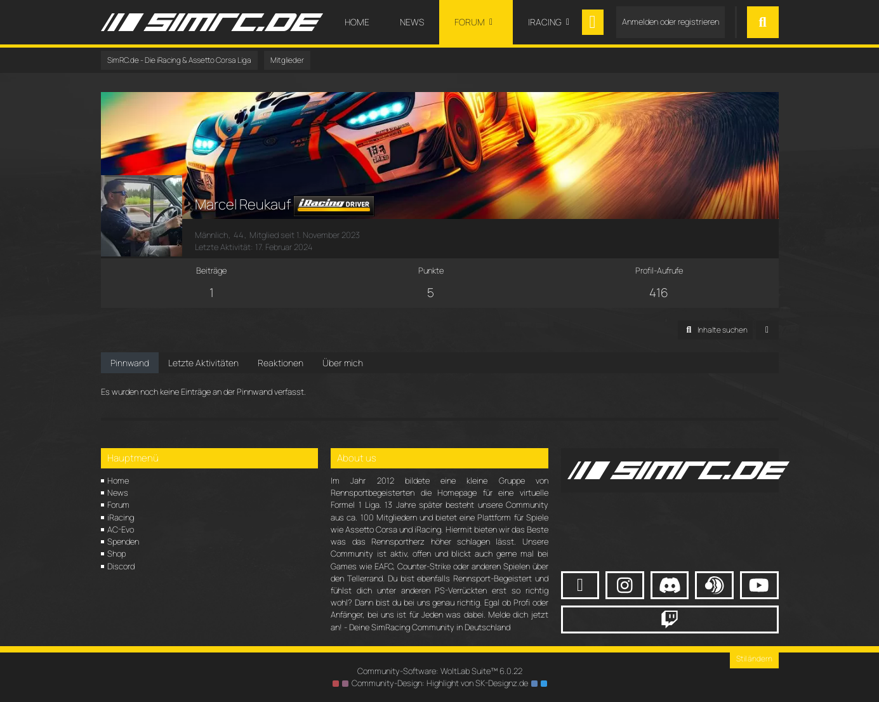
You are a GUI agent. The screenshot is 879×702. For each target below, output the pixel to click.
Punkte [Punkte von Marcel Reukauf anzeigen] (431, 270)
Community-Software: (439, 671)
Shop (116, 553)
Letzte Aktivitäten (203, 363)
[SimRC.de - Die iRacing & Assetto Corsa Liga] (212, 22)
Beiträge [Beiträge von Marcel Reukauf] (211, 270)
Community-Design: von (440, 683)
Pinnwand (129, 363)
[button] (715, 330)
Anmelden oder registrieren (670, 21)
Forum (118, 504)
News (117, 492)
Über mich (342, 363)
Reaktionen (280, 363)
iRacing (120, 517)
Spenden (123, 541)
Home (118, 480)
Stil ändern (754, 658)
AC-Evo (120, 529)
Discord (121, 566)
